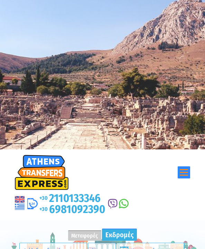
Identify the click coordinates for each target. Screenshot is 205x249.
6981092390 (72, 209)
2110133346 (70, 198)
